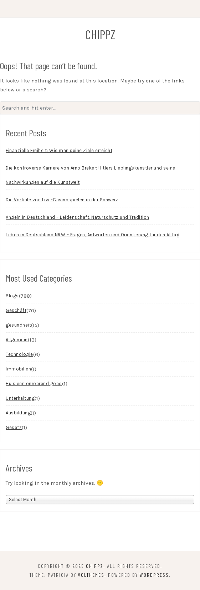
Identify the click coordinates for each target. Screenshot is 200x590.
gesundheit (18, 325)
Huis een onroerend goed (34, 383)
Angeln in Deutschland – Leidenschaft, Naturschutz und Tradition (77, 217)
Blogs (12, 295)
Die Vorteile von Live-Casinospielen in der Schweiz (62, 199)
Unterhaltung (20, 398)
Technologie (19, 354)
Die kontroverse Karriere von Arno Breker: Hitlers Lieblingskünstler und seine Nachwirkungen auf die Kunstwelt (90, 175)
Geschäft (16, 310)
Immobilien (18, 369)
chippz (100, 34)
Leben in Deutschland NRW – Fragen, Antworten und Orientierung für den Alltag (92, 234)
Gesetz (14, 427)
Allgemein (17, 339)
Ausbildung (18, 412)
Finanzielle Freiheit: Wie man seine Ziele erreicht (59, 150)
